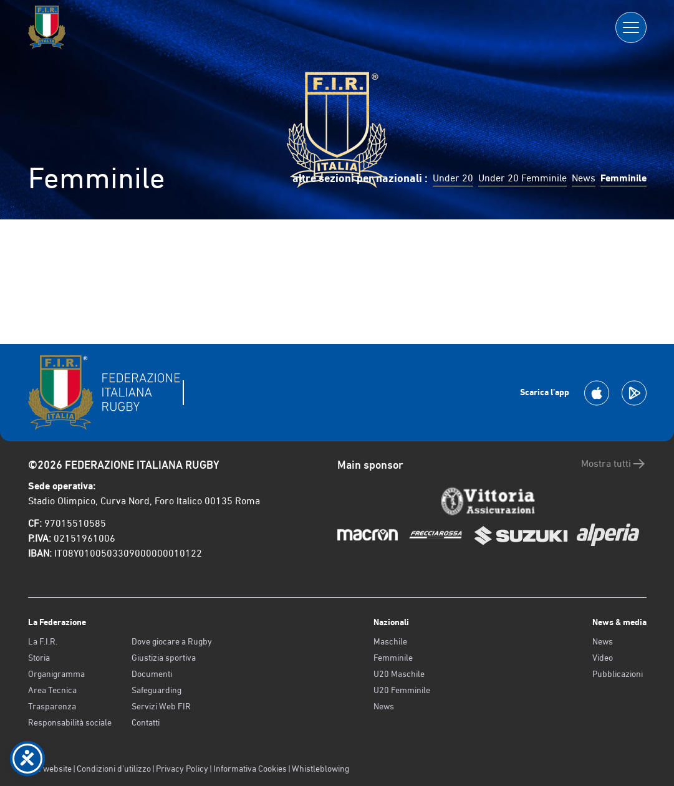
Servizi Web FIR (161, 706)
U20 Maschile (399, 674)
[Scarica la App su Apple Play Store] (596, 393)
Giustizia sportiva (164, 658)
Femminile (393, 658)
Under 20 (453, 178)
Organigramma (56, 674)
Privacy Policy (182, 769)
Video (602, 658)
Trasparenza (52, 706)
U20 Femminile (401, 690)
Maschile (390, 641)
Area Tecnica (52, 690)
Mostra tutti (614, 463)
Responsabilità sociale (70, 722)
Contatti (146, 722)
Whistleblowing (320, 769)
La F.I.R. (42, 641)
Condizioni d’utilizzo (114, 769)
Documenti (152, 674)
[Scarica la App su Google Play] (634, 393)
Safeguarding (156, 690)
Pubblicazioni (617, 674)
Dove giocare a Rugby (172, 641)
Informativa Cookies (250, 769)
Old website (50, 769)
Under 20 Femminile (522, 178)
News (583, 178)
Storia (39, 658)
